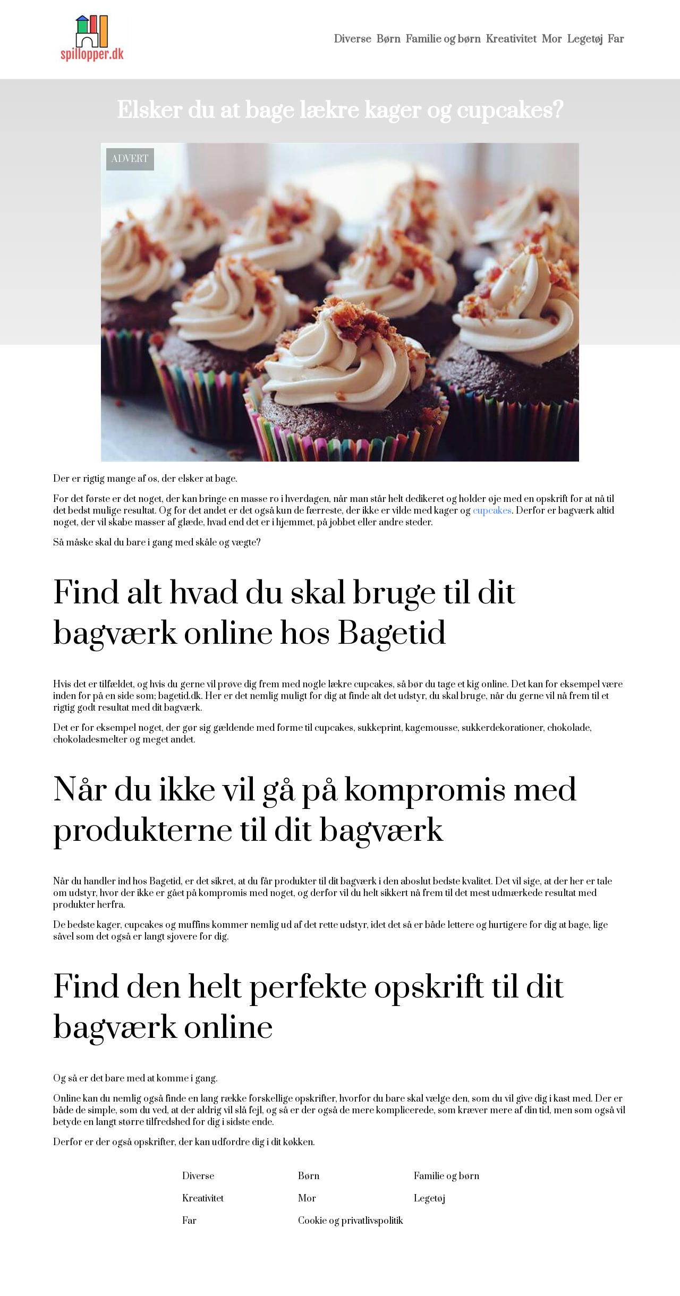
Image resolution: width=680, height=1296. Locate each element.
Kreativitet (511, 39)
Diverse (352, 39)
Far (616, 39)
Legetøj (584, 39)
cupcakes (492, 511)
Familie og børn (443, 39)
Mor (552, 39)
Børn (389, 39)
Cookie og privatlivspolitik (350, 1221)
